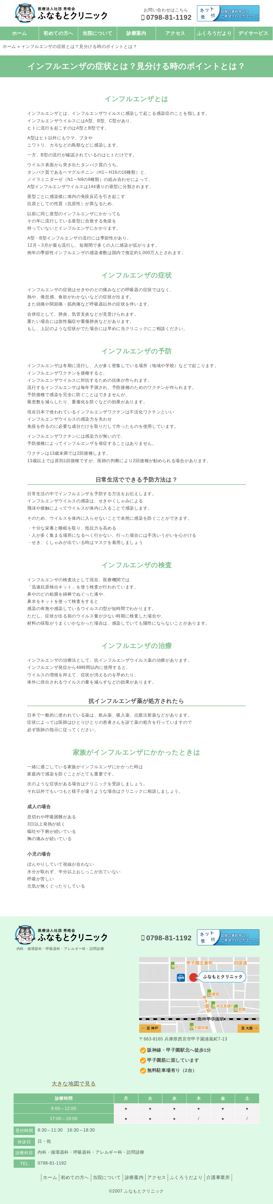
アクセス (175, 33)
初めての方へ (58, 33)
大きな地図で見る (74, 1084)
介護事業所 (224, 1176)
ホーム (19, 33)
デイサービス (253, 33)
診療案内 (136, 33)
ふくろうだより (214, 33)
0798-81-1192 (165, 17)
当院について (97, 33)
